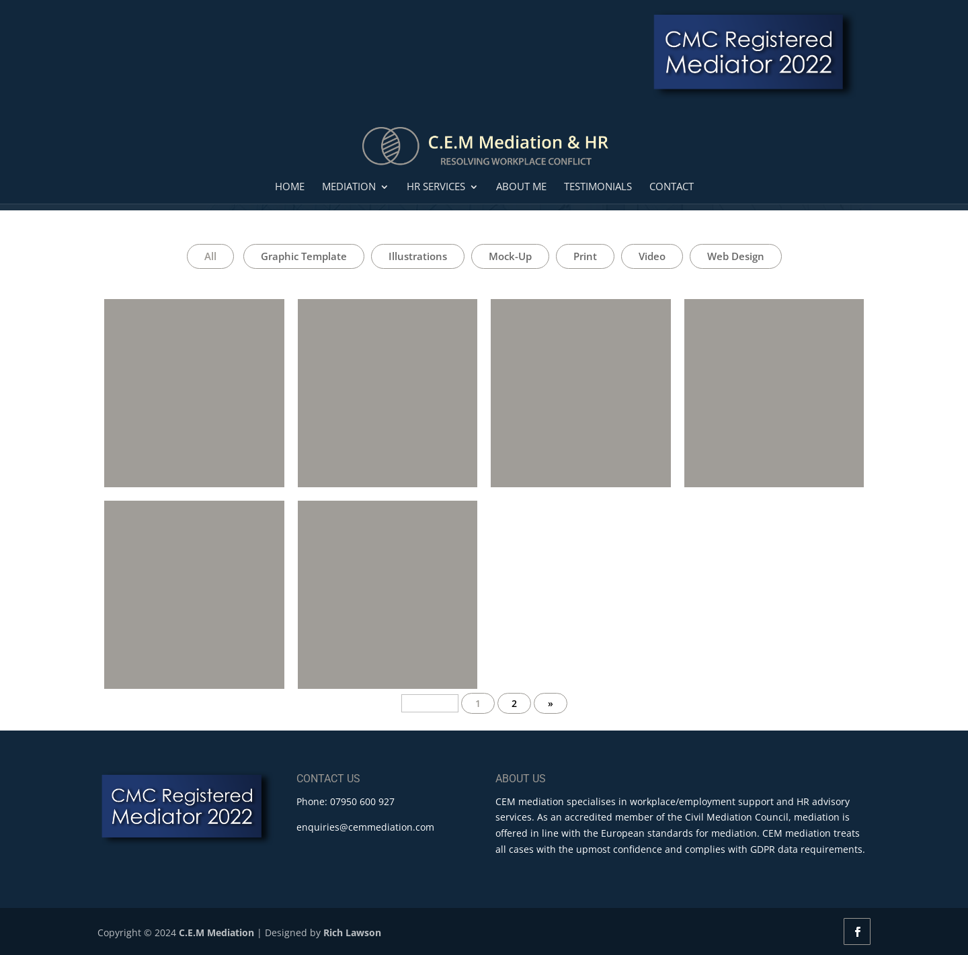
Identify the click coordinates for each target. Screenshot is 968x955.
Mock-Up (510, 256)
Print (585, 256)
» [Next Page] (550, 703)
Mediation (349, 187)
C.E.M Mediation (216, 932)
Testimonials (598, 187)
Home (290, 187)
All (210, 256)
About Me (521, 187)
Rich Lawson (352, 932)
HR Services (436, 187)
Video (652, 256)
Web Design (735, 256)
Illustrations (418, 256)
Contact (671, 187)
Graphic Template (304, 256)
